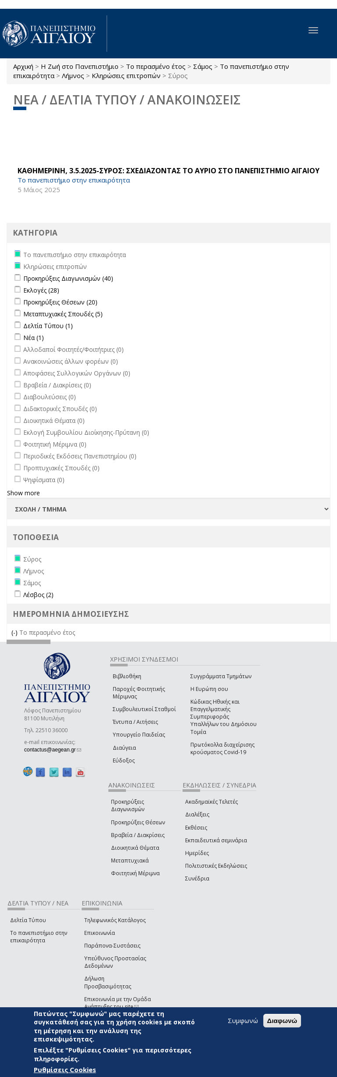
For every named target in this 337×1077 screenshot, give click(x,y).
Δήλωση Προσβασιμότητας (107, 982)
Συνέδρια (197, 878)
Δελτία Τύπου (28, 920)
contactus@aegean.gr (52, 750)
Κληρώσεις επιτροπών (126, 75)
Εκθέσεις (196, 827)
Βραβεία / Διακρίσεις (138, 835)
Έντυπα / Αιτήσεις (135, 722)
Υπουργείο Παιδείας (139, 734)
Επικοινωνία (99, 933)
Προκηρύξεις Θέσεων (138, 822)
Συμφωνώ (243, 1020)
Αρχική (23, 66)
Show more (23, 493)
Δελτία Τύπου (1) (48, 326)
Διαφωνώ (282, 1020)
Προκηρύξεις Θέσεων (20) (60, 302)
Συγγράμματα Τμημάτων (220, 676)
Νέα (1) (33, 337)
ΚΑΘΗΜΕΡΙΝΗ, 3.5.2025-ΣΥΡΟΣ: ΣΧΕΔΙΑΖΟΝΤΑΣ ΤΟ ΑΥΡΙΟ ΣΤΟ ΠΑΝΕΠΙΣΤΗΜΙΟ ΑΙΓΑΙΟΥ (168, 170)
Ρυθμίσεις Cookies (65, 1069)
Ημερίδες (197, 853)
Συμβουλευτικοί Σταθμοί (144, 709)
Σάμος (202, 66)
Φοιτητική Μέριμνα (135, 873)
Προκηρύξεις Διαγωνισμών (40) (68, 278)
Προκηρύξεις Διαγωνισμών (127, 805)
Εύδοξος (124, 760)
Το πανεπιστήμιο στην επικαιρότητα (38, 936)
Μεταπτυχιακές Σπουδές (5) (63, 314)
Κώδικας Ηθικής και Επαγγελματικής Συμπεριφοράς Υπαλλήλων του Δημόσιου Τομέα (223, 717)
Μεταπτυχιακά (130, 860)
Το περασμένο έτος (156, 66)
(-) (15, 632)
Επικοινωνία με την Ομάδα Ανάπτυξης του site (117, 1002)
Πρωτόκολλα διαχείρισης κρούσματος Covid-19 (222, 748)
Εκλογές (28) (41, 290)
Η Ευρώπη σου (209, 689)
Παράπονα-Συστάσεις (112, 945)
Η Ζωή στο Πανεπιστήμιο (79, 66)
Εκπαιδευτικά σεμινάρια (216, 840)
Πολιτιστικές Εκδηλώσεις (216, 865)
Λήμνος (73, 75)
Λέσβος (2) (38, 594)
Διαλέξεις (197, 814)
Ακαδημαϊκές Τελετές (211, 801)
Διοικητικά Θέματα (135, 848)
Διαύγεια (124, 747)
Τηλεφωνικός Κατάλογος (115, 920)
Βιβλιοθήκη (127, 676)
